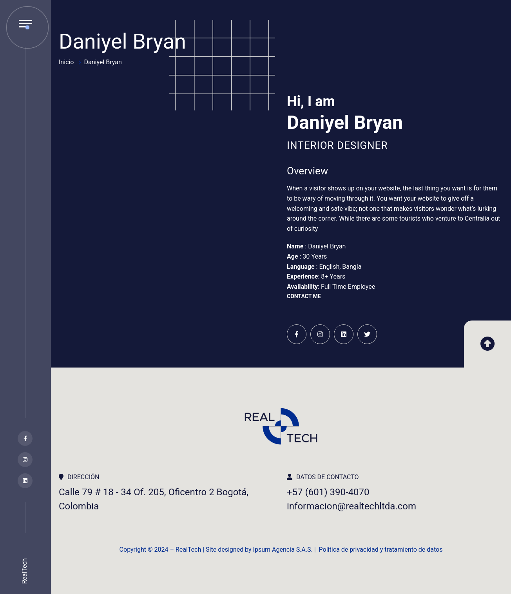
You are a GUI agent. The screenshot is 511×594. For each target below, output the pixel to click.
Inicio (66, 62)
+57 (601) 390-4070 (328, 492)
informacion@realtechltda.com (351, 506)
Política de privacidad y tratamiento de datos (381, 549)
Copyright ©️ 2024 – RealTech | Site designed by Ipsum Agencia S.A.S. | (219, 549)
